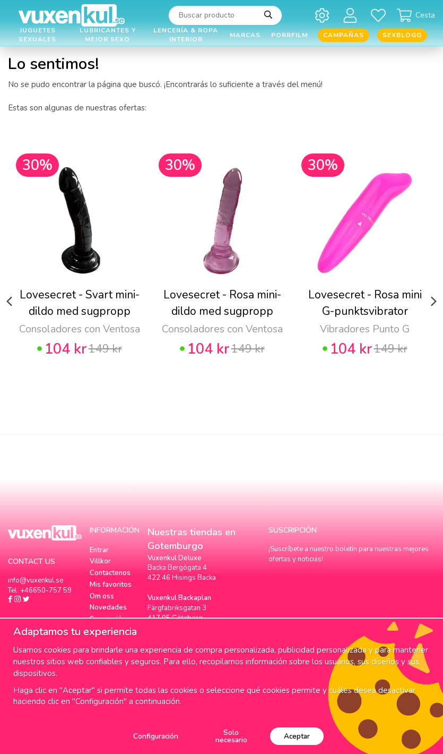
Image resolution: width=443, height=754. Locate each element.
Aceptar (297, 736)
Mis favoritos (111, 584)
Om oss (102, 596)
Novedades (108, 607)
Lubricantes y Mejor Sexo (108, 35)
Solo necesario (231, 736)
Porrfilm (289, 35)
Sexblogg (402, 35)
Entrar (99, 550)
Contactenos (110, 573)
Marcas (245, 35)
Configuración (155, 736)
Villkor (100, 561)
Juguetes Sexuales (37, 35)
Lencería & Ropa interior (185, 35)
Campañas (343, 35)
